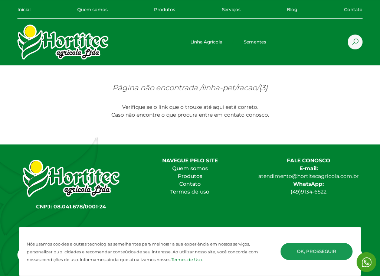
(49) (296, 191)
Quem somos (92, 9)
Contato (353, 9)
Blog (292, 9)
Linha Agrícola (206, 42)
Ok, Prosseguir (316, 251)
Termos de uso (189, 191)
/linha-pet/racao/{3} (234, 87)
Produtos (164, 9)
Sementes (255, 42)
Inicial (23, 9)
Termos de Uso (186, 259)
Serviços (231, 9)
